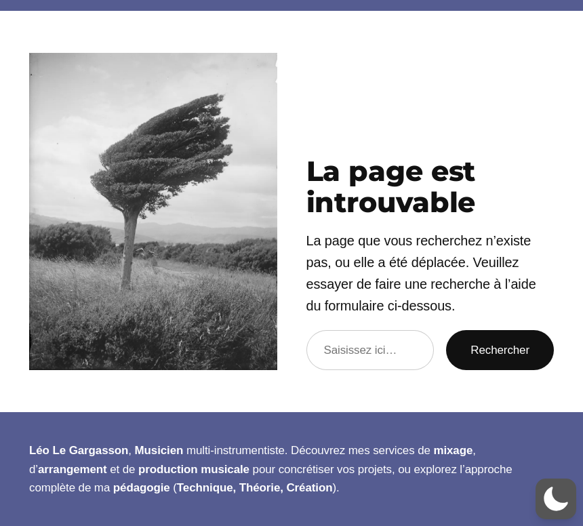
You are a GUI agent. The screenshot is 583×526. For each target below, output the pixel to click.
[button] (556, 499)
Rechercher (499, 350)
